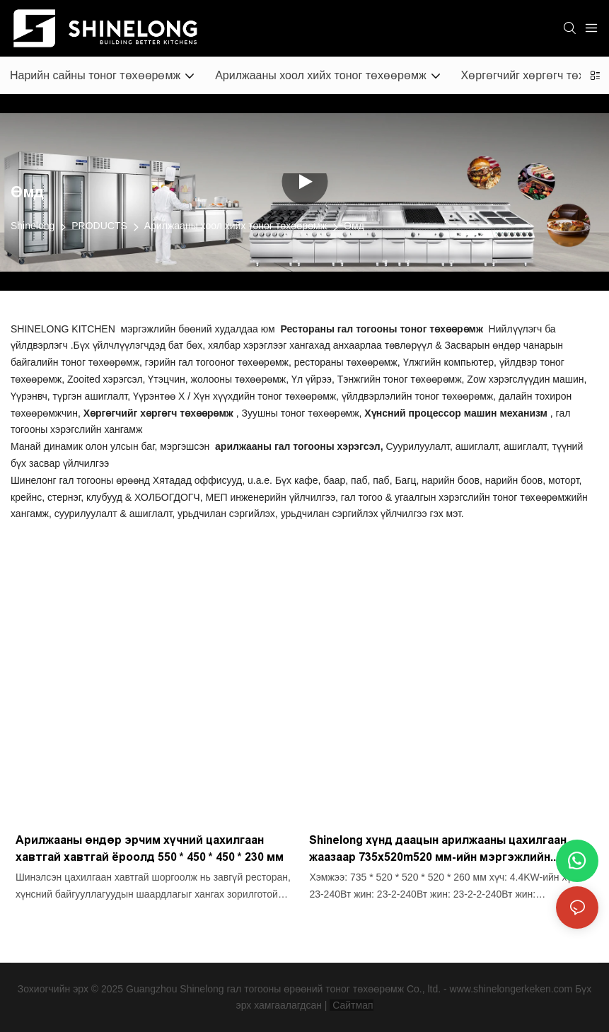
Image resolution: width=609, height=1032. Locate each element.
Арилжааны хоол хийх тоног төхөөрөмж (235, 225)
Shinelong (32, 225)
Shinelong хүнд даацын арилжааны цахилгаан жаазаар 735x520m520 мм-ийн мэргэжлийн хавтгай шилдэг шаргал (438, 850)
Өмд (354, 225)
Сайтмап (351, 1005)
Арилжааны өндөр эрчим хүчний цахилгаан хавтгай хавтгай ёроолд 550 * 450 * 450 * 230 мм (150, 848)
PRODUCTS (99, 225)
